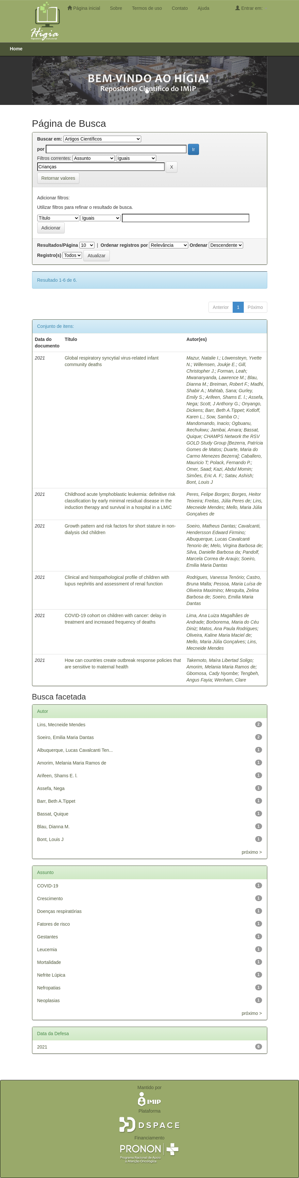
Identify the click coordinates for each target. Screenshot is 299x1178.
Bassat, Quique (53, 813)
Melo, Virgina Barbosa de (236, 545)
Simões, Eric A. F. (204, 475)
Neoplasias (48, 1000)
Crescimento (50, 898)
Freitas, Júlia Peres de (227, 500)
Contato (180, 8)
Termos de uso (147, 8)
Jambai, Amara (225, 429)
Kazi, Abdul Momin (232, 469)
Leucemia (47, 949)
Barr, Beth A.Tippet (224, 410)
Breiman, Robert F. (229, 384)
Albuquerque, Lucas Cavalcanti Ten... (75, 750)
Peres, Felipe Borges (207, 494)
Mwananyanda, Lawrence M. (215, 377)
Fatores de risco (53, 924)
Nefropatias (49, 987)
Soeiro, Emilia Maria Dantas (65, 737)
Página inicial (83, 8)
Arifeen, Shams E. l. (226, 397)
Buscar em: (49, 139)
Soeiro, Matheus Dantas (210, 526)
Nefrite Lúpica (51, 975)
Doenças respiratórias (59, 911)
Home (16, 48)
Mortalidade (49, 962)
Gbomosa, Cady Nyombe (212, 673)
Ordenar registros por (124, 245)
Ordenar (198, 245)
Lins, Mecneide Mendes (61, 724)
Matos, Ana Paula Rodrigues (228, 628)
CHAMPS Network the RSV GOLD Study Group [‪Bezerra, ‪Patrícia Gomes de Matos (224, 443)
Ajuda (203, 8)
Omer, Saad (198, 469)
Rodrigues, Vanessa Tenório (215, 577)
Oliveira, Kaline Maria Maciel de (218, 635)
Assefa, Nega (51, 788)
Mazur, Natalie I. (202, 358)
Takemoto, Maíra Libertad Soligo (219, 660)
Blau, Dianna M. (53, 826)
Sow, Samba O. (222, 416)
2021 (42, 1047)
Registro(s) (49, 255)
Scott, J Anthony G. (219, 403)
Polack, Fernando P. (230, 462)
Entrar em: (251, 8)
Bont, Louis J (199, 482)
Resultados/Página (57, 245)
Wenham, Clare (230, 679)
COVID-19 (47, 885)
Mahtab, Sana (222, 390)
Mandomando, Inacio (207, 423)
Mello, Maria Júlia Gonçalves (215, 641)
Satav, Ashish (238, 475)
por (41, 149)
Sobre (116, 8)
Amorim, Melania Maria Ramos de (221, 666)
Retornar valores (58, 178)
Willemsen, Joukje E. (214, 364)
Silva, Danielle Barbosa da (213, 552)
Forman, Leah (231, 371)
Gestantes (47, 936)
